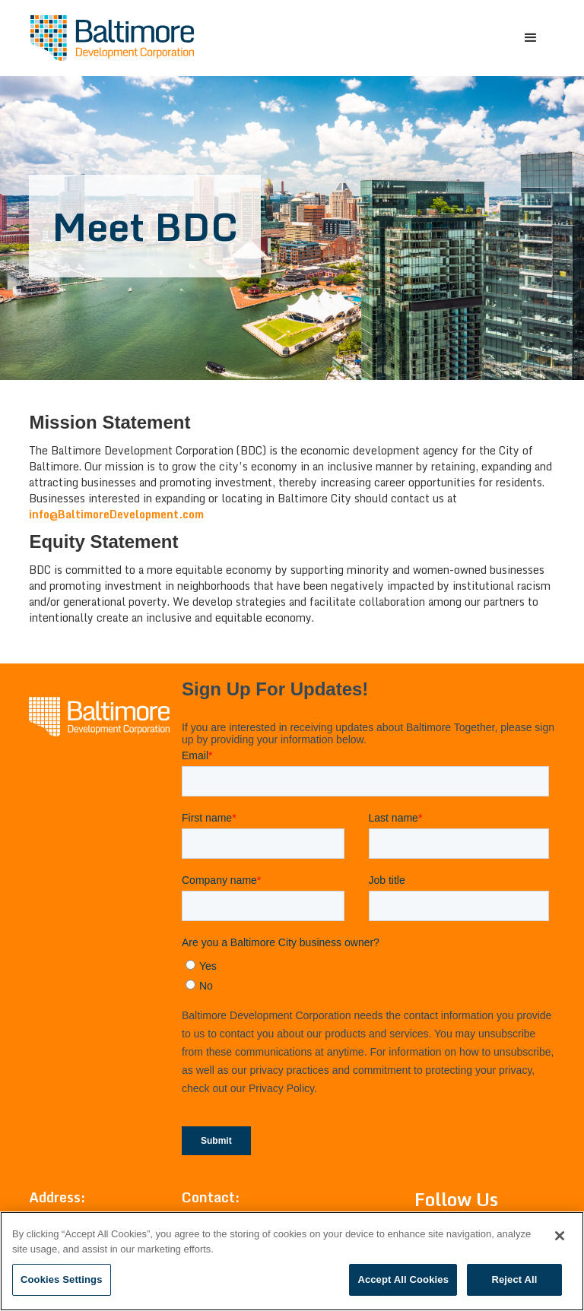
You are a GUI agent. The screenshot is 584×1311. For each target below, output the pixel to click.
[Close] (559, 1235)
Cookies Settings (62, 1279)
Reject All (514, 1279)
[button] (531, 38)
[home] (112, 38)
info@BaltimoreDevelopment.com (116, 514)
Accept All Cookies (403, 1279)
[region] (292, 1261)
